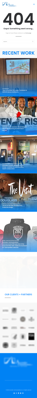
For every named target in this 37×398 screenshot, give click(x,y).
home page (28, 33)
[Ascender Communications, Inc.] (9, 4)
